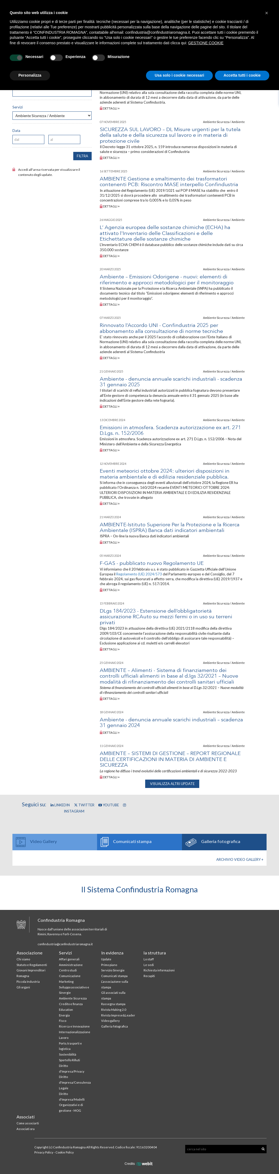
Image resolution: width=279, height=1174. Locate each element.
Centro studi (68, 970)
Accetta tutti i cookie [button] (242, 75)
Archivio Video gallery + (239, 859)
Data (16, 130)
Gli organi (23, 987)
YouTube (108, 805)
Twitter (84, 805)
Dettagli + (110, 108)
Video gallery (110, 1020)
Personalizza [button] (29, 75)
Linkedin (60, 805)
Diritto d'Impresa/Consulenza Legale (75, 1082)
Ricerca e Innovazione (74, 1026)
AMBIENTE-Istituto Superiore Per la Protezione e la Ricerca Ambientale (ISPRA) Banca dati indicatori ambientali (170, 527)
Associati (25, 1116)
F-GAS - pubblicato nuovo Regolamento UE (152, 563)
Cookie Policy (64, 1152)
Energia (64, 1015)
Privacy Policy (43, 1152)
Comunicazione (70, 976)
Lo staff (149, 959)
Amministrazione (71, 965)
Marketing (66, 981)
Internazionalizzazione (74, 1032)
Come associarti (27, 1123)
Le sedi (149, 965)
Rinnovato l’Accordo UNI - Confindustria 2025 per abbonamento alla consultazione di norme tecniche (161, 328)
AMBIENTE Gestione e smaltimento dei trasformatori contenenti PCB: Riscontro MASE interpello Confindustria (169, 181)
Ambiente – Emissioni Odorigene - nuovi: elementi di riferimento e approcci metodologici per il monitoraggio (167, 279)
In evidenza (112, 952)
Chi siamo (23, 959)
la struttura (155, 952)
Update (106, 959)
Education (66, 1009)
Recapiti (149, 976)
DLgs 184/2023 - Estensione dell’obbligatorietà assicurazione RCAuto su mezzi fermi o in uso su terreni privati (166, 617)
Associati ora (25, 1129)
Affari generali (69, 959)
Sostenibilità (67, 1054)
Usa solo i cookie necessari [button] (179, 75)
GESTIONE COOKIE (206, 43)
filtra (82, 156)
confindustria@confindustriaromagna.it (65, 944)
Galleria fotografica (114, 1026)
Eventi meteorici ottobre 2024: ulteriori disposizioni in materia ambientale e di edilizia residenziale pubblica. (165, 474)
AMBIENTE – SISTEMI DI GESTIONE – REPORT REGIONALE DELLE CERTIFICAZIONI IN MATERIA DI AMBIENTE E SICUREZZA (170, 759)
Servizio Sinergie (113, 970)
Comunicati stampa (114, 976)
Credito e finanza (71, 1004)
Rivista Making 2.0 (113, 1009)
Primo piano (109, 965)
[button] (266, 13)
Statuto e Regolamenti (31, 965)
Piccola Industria (28, 981)
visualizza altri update (172, 783)
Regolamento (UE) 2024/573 (139, 574)
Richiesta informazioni (159, 970)
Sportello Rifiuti (69, 1060)
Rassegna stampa (113, 1004)
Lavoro (63, 1037)
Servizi (17, 107)
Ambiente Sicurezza (73, 998)
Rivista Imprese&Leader (118, 1015)
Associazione (29, 952)
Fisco (62, 1020)
